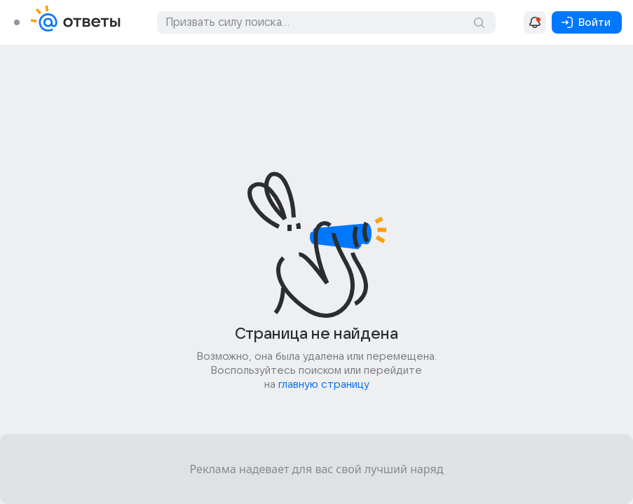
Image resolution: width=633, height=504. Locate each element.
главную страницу (323, 384)
